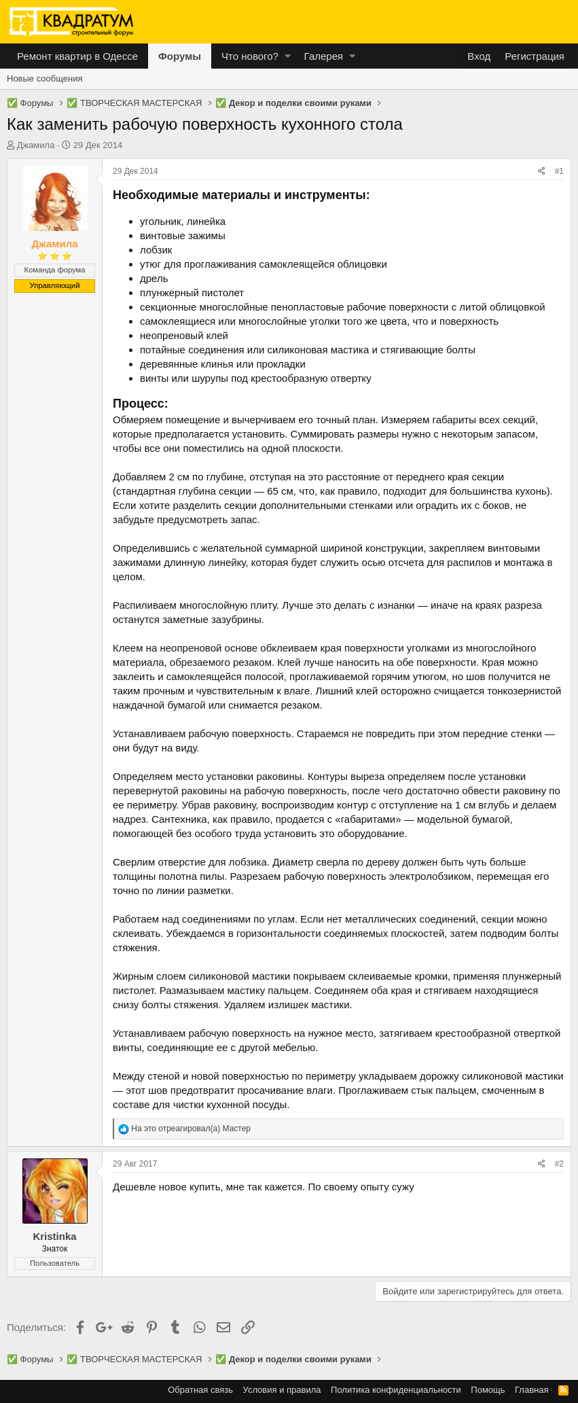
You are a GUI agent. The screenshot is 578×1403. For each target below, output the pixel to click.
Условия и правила (282, 1390)
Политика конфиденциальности (396, 1390)
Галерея (324, 56)
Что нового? (249, 56)
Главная (531, 1390)
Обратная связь (200, 1390)
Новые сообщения (45, 78)
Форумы (179, 56)
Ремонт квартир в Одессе (77, 56)
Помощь (488, 1390)
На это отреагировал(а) (191, 1128)
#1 (559, 171)
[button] (287, 56)
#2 (559, 1164)
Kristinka (54, 1236)
